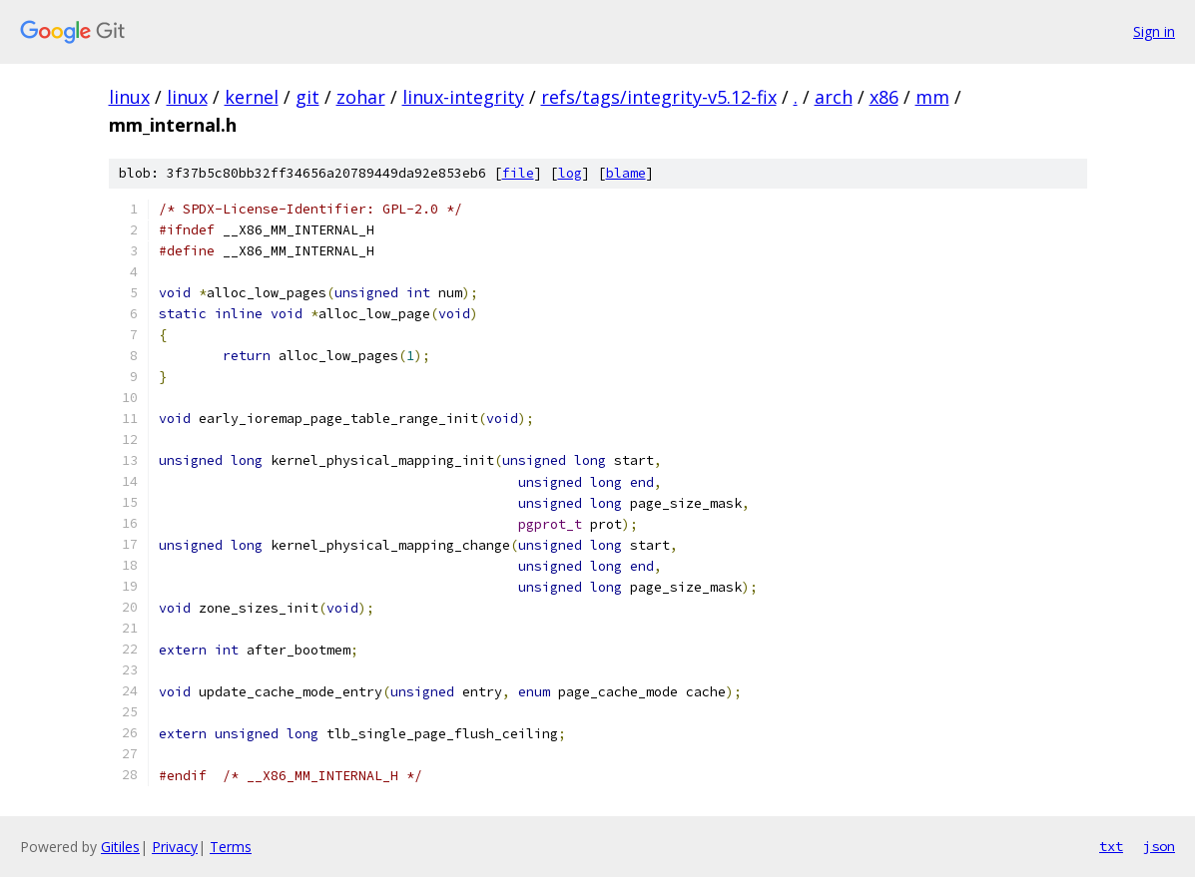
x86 (884, 97)
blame (626, 173)
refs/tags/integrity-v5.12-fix (659, 97)
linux (129, 97)
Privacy (175, 846)
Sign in (1154, 31)
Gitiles (120, 846)
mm (932, 97)
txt (1111, 846)
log (570, 173)
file (518, 173)
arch (834, 97)
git (307, 97)
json (1159, 846)
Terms (231, 846)
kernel (252, 97)
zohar (360, 97)
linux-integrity (463, 97)
